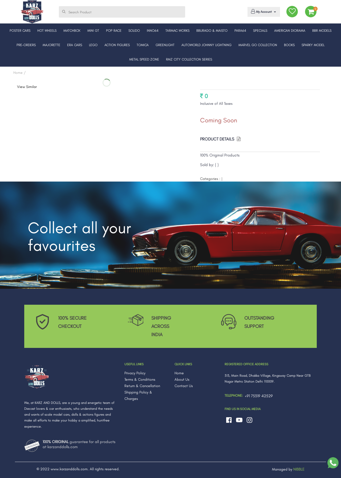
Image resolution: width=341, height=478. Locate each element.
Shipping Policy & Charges (138, 395)
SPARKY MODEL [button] (313, 45)
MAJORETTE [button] (51, 45)
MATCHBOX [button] (71, 31)
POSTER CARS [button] (20, 31)
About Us (181, 379)
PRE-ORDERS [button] (26, 45)
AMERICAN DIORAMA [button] (289, 31)
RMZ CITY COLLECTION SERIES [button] (189, 59)
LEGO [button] (93, 45)
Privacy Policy (134, 373)
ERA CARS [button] (74, 45)
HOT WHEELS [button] (46, 31)
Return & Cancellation (142, 386)
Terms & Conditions (139, 379)
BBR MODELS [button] (321, 31)
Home (179, 373)
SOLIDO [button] (134, 31)
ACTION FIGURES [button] (117, 45)
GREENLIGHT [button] (165, 45)
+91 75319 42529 (259, 395)
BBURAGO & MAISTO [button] (212, 31)
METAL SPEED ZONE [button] (144, 59)
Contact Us (183, 386)
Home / (19, 72)
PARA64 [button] (240, 31)
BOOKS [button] (289, 45)
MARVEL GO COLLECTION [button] (257, 45)
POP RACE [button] (113, 31)
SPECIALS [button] (260, 31)
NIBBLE (299, 469)
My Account (263, 11)
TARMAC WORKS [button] (177, 31)
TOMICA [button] (143, 45)
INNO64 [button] (153, 31)
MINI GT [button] (93, 31)
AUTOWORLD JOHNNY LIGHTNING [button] (206, 45)
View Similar (27, 87)
